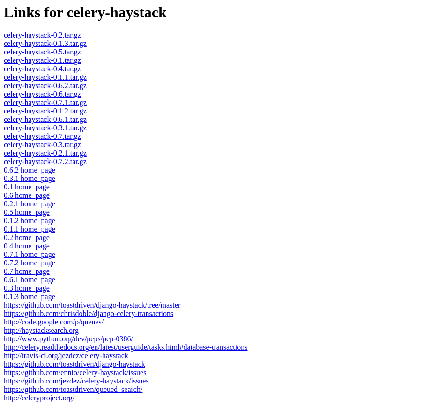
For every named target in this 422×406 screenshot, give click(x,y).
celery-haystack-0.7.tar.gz (42, 136)
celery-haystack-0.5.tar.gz (42, 52)
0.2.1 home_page (29, 204)
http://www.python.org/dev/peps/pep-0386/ (68, 339)
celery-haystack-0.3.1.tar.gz (45, 128)
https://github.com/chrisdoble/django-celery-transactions (88, 313)
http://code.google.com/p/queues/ (54, 322)
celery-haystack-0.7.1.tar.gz (45, 102)
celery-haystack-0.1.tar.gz (42, 60)
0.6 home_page (27, 195)
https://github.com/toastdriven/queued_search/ (73, 389)
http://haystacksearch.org (41, 330)
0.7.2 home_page (29, 263)
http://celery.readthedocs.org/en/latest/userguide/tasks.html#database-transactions (125, 347)
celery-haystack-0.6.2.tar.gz (45, 86)
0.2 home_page (27, 237)
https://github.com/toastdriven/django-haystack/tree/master (92, 305)
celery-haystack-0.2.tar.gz (42, 35)
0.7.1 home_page (29, 254)
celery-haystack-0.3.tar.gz (42, 145)
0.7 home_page (27, 271)
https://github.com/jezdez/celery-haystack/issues (76, 381)
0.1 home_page (27, 187)
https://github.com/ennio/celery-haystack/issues (75, 372)
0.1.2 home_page (29, 221)
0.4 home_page (27, 246)
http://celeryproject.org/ (39, 398)
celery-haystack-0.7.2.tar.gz (45, 161)
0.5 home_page (27, 212)
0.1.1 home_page (29, 229)
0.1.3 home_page (29, 297)
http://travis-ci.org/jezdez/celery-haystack (66, 356)
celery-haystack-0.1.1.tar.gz (45, 77)
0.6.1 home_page (29, 280)
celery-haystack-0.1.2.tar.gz (45, 111)
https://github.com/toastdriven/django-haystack (74, 364)
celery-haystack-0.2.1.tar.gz (45, 153)
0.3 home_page (27, 288)
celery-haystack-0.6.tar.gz (42, 94)
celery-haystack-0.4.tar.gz (42, 69)
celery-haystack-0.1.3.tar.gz (45, 43)
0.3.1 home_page (29, 178)
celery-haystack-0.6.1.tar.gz (45, 119)
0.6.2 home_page (29, 170)
